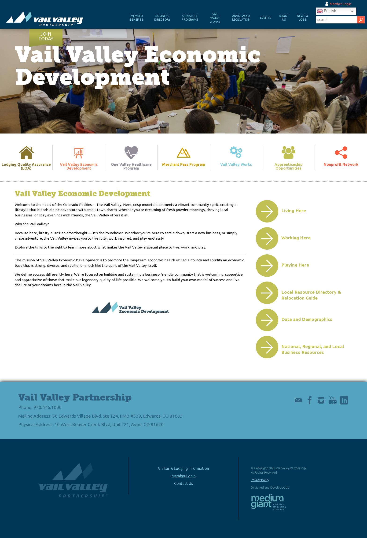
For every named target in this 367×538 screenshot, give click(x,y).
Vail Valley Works (215, 17)
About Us (284, 17)
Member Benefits (136, 17)
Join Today (45, 36)
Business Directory (162, 17)
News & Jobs (302, 17)
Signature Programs (190, 17)
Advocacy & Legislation (241, 17)
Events (265, 17)
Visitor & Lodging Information (183, 468)
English (326, 11)
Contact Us (183, 483)
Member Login (340, 4)
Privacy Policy (260, 480)
